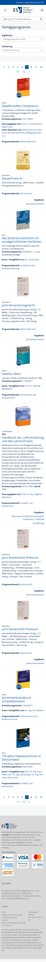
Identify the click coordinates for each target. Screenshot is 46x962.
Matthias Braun (29, 129)
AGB (3, 920)
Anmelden (19, 2)
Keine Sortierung (23, 50)
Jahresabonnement (35, 203)
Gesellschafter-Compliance (20, 106)
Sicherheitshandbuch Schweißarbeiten (16, 699)
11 (18, 71)
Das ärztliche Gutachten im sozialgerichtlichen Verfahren (21, 240)
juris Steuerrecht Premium (20, 629)
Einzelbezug (38, 523)
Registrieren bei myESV (33, 2)
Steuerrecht (26, 193)
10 (41, 67)
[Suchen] (20, 19)
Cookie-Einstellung (9, 917)
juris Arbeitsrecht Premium (20, 557)
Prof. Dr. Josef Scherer (32, 124)
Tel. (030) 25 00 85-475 (35, 918)
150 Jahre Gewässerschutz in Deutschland (21, 758)
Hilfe (4, 912)
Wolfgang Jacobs (33, 132)
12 (23, 71)
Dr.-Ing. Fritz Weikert (34, 710)
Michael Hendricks (16, 132)
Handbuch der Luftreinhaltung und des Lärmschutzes (23, 439)
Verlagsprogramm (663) (23, 39)
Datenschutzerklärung (11, 915)
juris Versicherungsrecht (18, 305)
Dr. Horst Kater (32, 259)
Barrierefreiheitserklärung (12, 923)
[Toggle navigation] (5, 10)
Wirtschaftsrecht (28, 141)
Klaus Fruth (7, 126)
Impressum (6, 925)
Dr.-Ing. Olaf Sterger (22, 774)
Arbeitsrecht (26, 584)
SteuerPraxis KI (12, 178)
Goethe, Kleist (11, 374)
